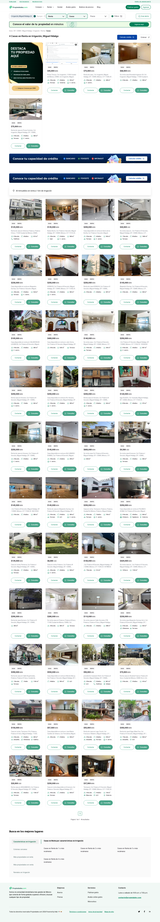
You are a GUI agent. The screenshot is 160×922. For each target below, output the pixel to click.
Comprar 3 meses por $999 (26, 88)
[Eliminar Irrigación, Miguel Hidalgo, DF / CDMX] (35, 16)
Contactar (54, 90)
